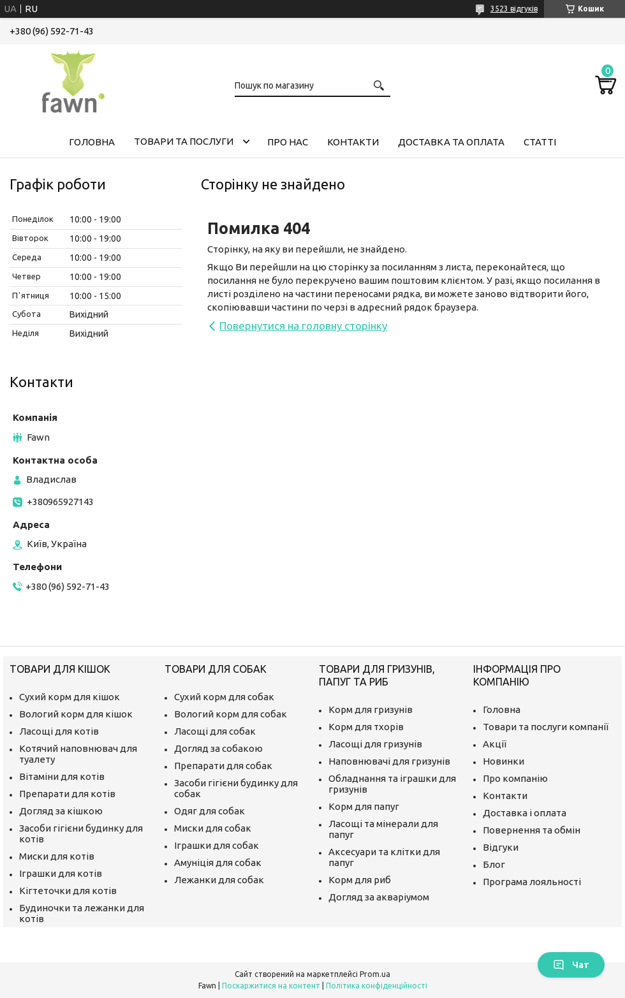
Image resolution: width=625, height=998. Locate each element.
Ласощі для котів (59, 731)
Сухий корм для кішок (69, 696)
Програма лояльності (532, 881)
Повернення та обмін (531, 830)
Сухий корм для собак (224, 696)
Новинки (503, 761)
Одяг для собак (209, 810)
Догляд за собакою (218, 748)
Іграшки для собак (216, 845)
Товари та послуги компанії (545, 726)
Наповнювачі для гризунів (389, 761)
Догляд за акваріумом (378, 897)
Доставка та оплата (451, 141)
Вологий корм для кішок (76, 713)
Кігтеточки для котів (68, 890)
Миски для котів (56, 856)
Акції (494, 743)
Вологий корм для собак (230, 713)
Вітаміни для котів (62, 776)
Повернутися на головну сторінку (303, 325)
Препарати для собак (223, 765)
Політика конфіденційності (376, 985)
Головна (92, 141)
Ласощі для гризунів (375, 743)
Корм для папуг (363, 806)
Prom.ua (375, 974)
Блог (494, 864)
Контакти (353, 141)
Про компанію (515, 778)
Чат (571, 965)
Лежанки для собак (219, 879)
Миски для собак (212, 828)
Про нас (287, 141)
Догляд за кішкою (61, 810)
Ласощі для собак (215, 731)
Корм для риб (359, 879)
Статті (540, 141)
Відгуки (500, 847)
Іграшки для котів (60, 873)
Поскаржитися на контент (271, 985)
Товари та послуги (183, 141)
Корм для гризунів (370, 709)
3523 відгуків (514, 8)
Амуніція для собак (217, 862)
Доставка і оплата (524, 812)
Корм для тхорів (366, 726)
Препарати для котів (67, 793)
